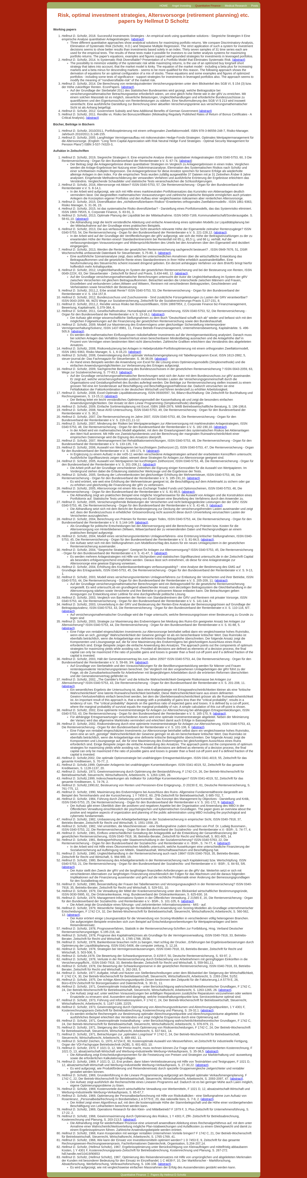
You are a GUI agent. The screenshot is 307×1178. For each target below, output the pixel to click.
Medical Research (236, 5)
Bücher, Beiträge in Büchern (74, 124)
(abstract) (137, 39)
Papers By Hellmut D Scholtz (168, 1174)
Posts (254, 5)
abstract (185, 160)
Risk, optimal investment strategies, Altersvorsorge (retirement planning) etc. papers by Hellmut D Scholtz (153, 18)
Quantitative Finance (208, 5)
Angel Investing (181, 5)
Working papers (65, 29)
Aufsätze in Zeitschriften (71, 150)
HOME (163, 5)
